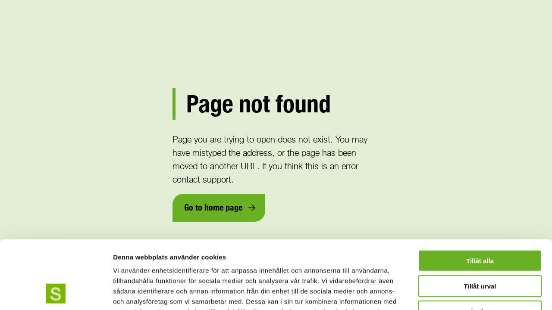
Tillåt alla (480, 196)
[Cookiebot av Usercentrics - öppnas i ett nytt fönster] (56, 293)
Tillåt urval (480, 222)
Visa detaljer (468, 293)
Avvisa (480, 247)
